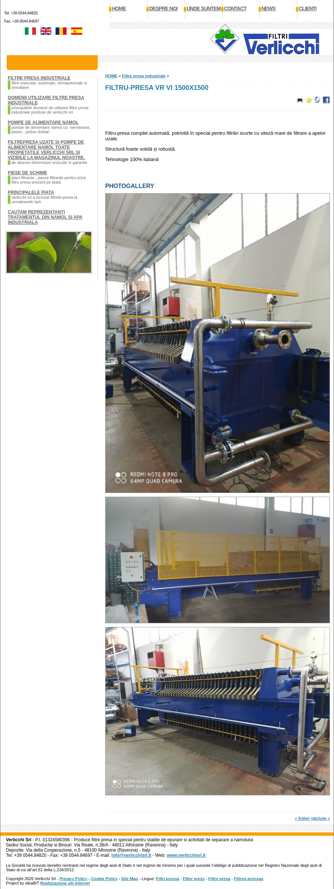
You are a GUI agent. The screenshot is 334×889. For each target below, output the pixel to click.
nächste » (320, 818)
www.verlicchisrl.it (186, 855)
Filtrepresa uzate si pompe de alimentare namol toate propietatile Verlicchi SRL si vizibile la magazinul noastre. (46, 150)
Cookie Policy (104, 878)
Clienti (307, 8)
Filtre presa (219, 878)
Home (119, 8)
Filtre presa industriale (39, 78)
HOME (111, 76)
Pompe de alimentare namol (43, 122)
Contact (235, 8)
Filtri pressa (167, 878)
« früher (302, 818)
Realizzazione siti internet (65, 883)
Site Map (129, 878)
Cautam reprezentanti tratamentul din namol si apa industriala (45, 217)
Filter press (194, 878)
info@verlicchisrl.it (131, 855)
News (268, 8)
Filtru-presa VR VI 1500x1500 (156, 87)
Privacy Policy (73, 878)
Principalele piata (31, 192)
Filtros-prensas (248, 878)
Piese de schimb (27, 172)
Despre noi (163, 8)
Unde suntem (204, 8)
